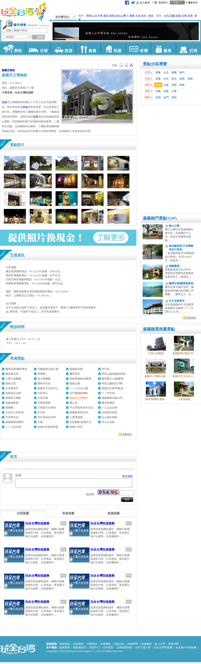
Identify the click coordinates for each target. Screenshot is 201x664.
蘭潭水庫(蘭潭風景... (17, 368)
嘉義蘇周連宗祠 (79, 412)
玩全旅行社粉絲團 (186, 649)
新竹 (182, 72)
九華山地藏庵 (13, 378)
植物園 (9, 407)
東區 (12, 70)
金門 (166, 97)
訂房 (188, 48)
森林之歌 (10, 383)
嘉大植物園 (44, 378)
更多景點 (191, 317)
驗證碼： (91, 496)
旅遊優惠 (146, 645)
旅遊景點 (64, 645)
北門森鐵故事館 (79, 393)
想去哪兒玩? (63, 16)
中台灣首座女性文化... (82, 407)
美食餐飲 (105, 645)
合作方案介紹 (143, 649)
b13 (127, 65)
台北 (166, 15)
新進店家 (173, 645)
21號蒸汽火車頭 (47, 407)
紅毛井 (41, 412)
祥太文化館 (108, 422)
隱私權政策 (79, 649)
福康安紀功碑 (13, 393)
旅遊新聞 (132, 645)
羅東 (132, 15)
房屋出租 (119, 645)
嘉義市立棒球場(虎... (113, 388)
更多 (150, 15)
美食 (87, 48)
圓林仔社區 (44, 383)
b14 (132, 65)
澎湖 (190, 15)
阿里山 (90, 15)
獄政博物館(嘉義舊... (81, 378)
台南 (166, 84)
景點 (12, 48)
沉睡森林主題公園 (48, 368)
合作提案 (108, 649)
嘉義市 (6, 70)
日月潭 (99, 15)
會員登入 (163, 2)
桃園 (174, 72)
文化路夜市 (11, 388)
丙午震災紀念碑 (47, 417)
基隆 (158, 72)
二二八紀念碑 (13, 426)
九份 (137, 15)
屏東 (182, 84)
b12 (122, 65)
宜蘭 (172, 15)
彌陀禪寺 (75, 373)
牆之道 (73, 402)
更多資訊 (126, 434)
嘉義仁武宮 (76, 426)
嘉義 (158, 84)
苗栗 (158, 78)
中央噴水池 (11, 417)
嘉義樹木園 (76, 368)
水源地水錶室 (109, 412)
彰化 (174, 78)
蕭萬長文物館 (13, 397)
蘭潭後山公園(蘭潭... (113, 378)
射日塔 (106, 368)
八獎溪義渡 (76, 417)
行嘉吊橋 (43, 397)
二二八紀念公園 (79, 388)
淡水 (143, 15)
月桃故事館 (44, 402)
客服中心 (94, 649)
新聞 (138, 48)
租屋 (113, 48)
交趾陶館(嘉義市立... (81, 422)
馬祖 (174, 97)
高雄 (174, 84)
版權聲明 (64, 649)
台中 (166, 78)
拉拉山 (119, 15)
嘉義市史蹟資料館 (48, 426)
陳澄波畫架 (108, 402)
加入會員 (145, 2)
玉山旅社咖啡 (109, 417)
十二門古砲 (108, 393)
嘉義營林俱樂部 (14, 422)
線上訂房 (160, 645)
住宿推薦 (78, 645)
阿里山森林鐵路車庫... (114, 373)
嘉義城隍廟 (11, 402)
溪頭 (106, 15)
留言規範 (127, 476)
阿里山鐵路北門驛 (112, 383)
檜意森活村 (11, 373)
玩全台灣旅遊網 (23, 12)
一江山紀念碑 (109, 407)
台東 (184, 15)
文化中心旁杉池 (14, 412)
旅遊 (62, 48)
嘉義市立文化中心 (48, 388)
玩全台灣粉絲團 (163, 649)
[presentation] (23, 515)
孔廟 (40, 422)
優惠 (163, 48)
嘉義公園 (75, 383)
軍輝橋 (41, 373)
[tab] (23, 515)
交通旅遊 (92, 645)
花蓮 (178, 15)
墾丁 (126, 15)
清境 (111, 15)
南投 (182, 78)
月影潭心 (43, 393)
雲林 (190, 78)
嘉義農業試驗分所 (112, 397)
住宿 (37, 48)
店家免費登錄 (124, 649)
